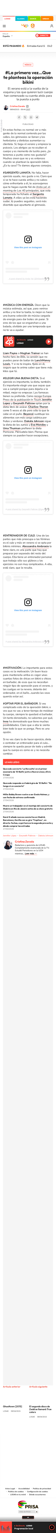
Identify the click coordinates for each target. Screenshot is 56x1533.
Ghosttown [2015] (12, 1406)
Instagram (10, 1428)
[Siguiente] (51, 45)
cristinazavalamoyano (27, 106)
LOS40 (7, 19)
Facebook (19, 117)
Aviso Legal (10, 1488)
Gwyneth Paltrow (27, 835)
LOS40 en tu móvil (18, 1494)
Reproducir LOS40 (49, 342)
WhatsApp (31, 117)
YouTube (22, 1428)
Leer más (29, 853)
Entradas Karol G (36, 45)
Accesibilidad (24, 1488)
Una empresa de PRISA (28, 1504)
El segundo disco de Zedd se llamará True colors (40, 1409)
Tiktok (16, 1428)
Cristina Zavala (17, 106)
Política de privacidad (42, 1488)
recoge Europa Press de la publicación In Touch (27, 397)
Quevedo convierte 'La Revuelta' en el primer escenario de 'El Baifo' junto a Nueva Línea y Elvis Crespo (27, 771)
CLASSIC (21, 19)
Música (28, 65)
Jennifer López (9, 835)
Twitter (25, 117)
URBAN (46, 19)
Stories (46, 1428)
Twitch (40, 1428)
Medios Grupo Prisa (28, 1511)
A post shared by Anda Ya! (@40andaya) (28, 279)
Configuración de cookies (37, 1491)
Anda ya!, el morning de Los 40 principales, (26, 188)
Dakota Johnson (45, 835)
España (6, 36)
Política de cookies (16, 1491)
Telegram (37, 117)
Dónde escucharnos (37, 1494)
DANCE (33, 19)
